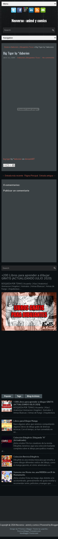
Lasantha (44, 529)
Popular (7, 396)
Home (6, 47)
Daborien (14, 47)
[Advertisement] (29, 363)
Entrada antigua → (47, 175)
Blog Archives (33, 396)
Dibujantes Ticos (27, 47)
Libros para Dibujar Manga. (25, 421)
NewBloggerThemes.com (29, 533)
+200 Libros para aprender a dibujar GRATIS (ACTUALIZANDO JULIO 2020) (27, 276)
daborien (18, 159)
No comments (48, 57)
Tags (19, 396)
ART (33, 159)
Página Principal (31, 175)
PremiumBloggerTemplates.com (29, 531)
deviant (28, 159)
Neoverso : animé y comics (29, 20)
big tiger (6, 159)
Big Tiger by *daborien (16, 53)
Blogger (54, 525)
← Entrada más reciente (12, 175)
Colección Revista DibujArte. (26, 456)
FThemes (21, 529)
